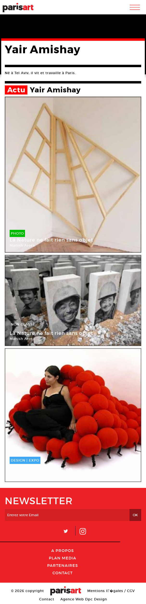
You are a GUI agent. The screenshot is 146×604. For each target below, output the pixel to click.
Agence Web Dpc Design (83, 599)
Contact (62, 572)
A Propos (62, 550)
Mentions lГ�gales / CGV (111, 591)
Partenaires (62, 565)
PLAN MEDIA (62, 558)
